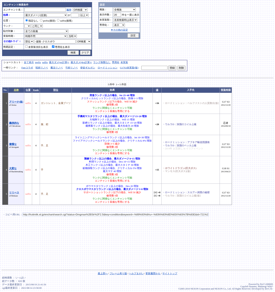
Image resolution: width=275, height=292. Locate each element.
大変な (13, 168)
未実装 (124, 62)
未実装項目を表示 (36, 47)
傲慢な (13, 144)
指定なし (31, 20)
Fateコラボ (27, 67)
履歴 (68, 10)
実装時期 (226, 90)
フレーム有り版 (118, 273)
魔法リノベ (56, 67)
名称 (16, 90)
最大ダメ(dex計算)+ (81, 62)
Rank (36, 90)
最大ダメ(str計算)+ (59, 62)
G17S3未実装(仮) (129, 67)
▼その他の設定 (119, 30)
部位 (55, 90)
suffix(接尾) (64, 20)
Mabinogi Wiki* (265, 286)
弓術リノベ (71, 67)
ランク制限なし (102, 62)
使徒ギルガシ (87, 67)
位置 (28, 90)
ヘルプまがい (136, 273)
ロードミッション (107, 67)
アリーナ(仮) (16, 102)
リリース (14, 192)
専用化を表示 (61, 47)
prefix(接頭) (47, 20)
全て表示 (29, 62)
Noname (253, 286)
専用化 (115, 62)
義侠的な (14, 123)
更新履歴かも (153, 273)
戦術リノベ (42, 67)
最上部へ (103, 273)
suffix (45, 62)
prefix (38, 62)
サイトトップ (169, 273)
